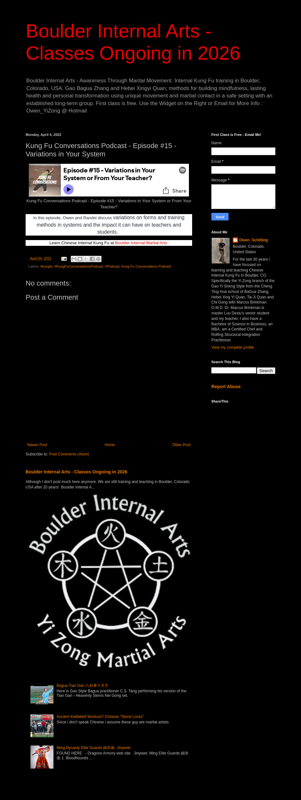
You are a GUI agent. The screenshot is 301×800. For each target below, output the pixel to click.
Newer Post (37, 445)
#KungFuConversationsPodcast (78, 266)
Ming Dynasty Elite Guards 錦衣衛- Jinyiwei (94, 748)
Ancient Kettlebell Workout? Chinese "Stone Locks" (100, 716)
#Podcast (112, 266)
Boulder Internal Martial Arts (141, 242)
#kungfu (46, 266)
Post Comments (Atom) (69, 454)
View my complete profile (232, 347)
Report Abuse (225, 386)
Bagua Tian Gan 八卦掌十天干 (83, 685)
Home (110, 445)
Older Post (181, 445)
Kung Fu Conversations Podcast (146, 266)
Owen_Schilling (253, 240)
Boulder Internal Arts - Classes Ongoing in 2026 (76, 471)
